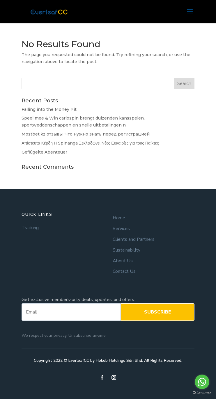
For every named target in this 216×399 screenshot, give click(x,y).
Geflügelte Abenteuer (44, 152)
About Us (123, 261)
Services (121, 229)
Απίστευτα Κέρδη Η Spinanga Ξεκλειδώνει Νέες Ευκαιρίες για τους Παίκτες (90, 143)
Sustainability (126, 250)
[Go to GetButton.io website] (202, 393)
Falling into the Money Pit (49, 109)
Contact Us (124, 271)
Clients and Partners (134, 239)
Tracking (30, 228)
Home (119, 218)
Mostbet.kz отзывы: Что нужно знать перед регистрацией (86, 134)
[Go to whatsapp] (202, 382)
